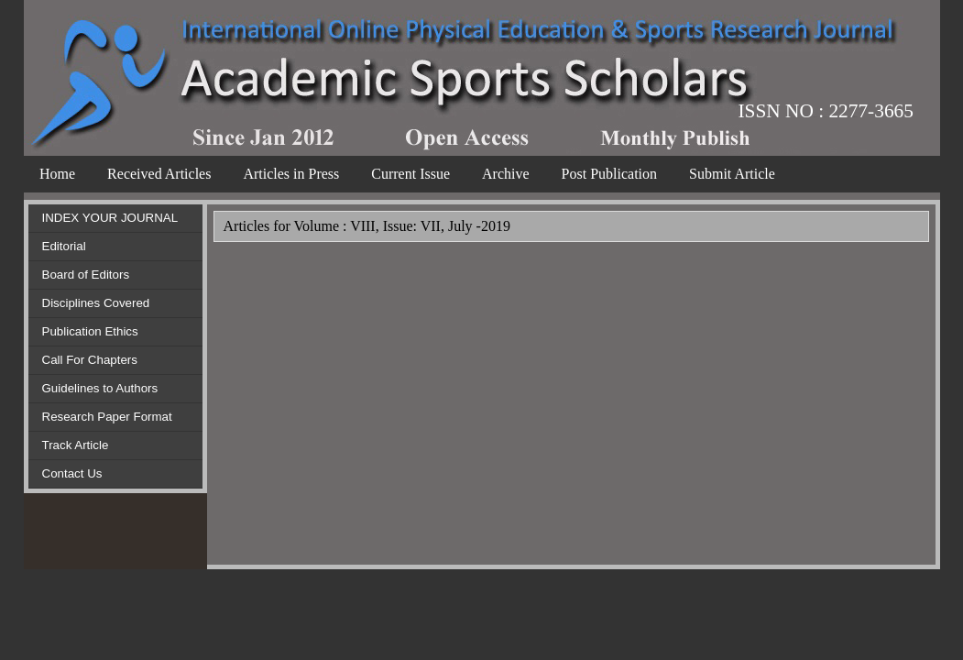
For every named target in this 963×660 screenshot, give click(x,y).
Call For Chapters (89, 360)
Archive (506, 174)
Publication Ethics (90, 331)
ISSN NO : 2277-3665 (826, 111)
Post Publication (609, 174)
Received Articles (159, 174)
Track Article (75, 445)
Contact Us (72, 473)
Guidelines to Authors (100, 388)
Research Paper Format (107, 417)
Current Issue (410, 174)
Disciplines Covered (96, 303)
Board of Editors (86, 274)
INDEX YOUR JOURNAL (110, 218)
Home (57, 174)
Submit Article (732, 174)
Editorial (64, 246)
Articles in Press (291, 174)
